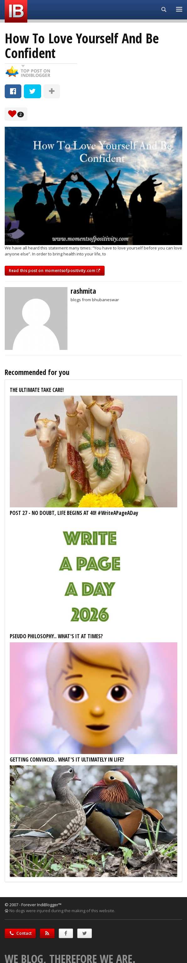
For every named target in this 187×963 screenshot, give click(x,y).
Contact (20, 933)
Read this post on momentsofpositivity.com (54, 270)
